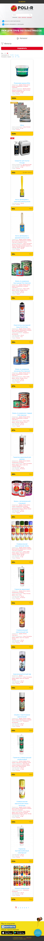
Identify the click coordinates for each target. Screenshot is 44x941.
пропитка (24, 17)
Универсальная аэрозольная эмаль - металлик (22, 803)
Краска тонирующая (22, 888)
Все (18, 56)
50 (15, 56)
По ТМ (11, 55)
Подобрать (22, 48)
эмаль (19, 17)
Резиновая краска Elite (22, 83)
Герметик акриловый (22, 589)
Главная (3, 32)
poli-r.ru (24, 937)
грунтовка (29, 17)
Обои (22, 125)
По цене (17, 55)
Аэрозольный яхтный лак (22, 674)
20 (13, 56)
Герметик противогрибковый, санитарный (22, 850)
